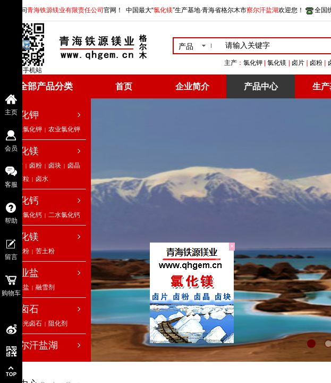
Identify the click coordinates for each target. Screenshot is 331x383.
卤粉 (35, 165)
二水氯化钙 (64, 215)
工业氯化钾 (26, 129)
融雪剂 (45, 287)
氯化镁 (24, 151)
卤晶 (73, 165)
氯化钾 (24, 115)
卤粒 (22, 178)
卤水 (42, 178)
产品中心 (261, 86)
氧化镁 (24, 236)
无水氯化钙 (26, 215)
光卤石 (24, 309)
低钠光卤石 (26, 323)
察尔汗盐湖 (34, 345)
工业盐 (24, 273)
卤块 (54, 165)
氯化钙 (24, 200)
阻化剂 (57, 323)
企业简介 (192, 86)
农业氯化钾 (64, 129)
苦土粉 (45, 251)
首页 (123, 86)
